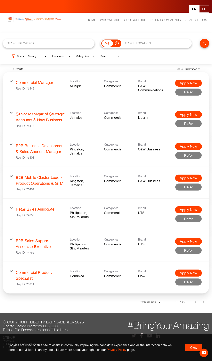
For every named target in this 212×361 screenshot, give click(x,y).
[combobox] (49, 43)
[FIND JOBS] (204, 43)
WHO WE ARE (110, 20)
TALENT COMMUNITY (165, 20)
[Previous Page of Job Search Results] (196, 302)
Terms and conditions (20, 343)
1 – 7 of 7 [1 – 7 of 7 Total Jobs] (180, 302)
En (194, 9)
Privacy (8, 340)
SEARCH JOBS (196, 20)
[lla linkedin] (158, 336)
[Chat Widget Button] (204, 353)
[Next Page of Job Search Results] (204, 302)
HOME (91, 20)
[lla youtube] (149, 336)
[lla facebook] (141, 336)
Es (204, 9)
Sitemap (9, 337)
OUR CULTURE (135, 20)
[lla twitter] (133, 336)
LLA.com (10, 347)
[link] (106, 87)
